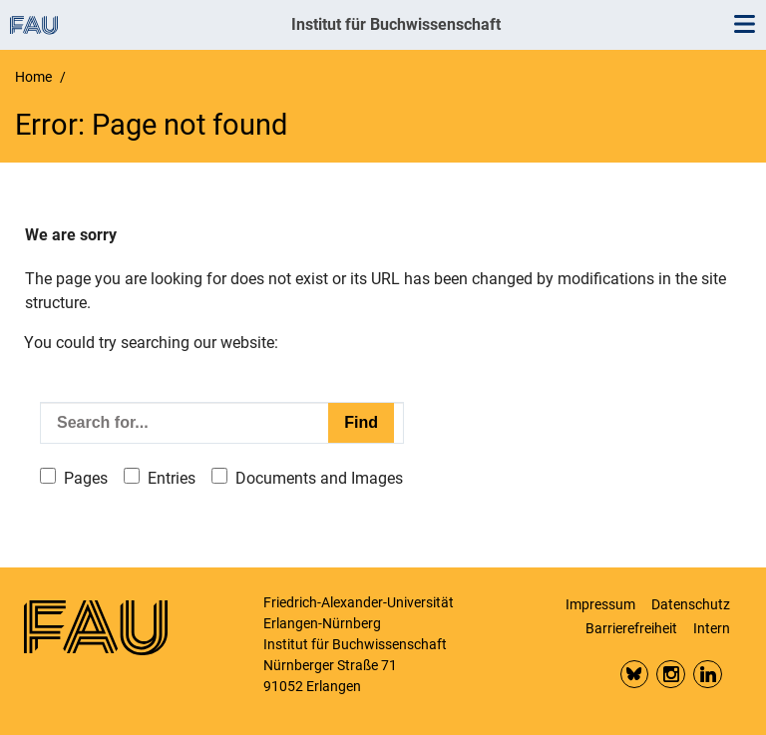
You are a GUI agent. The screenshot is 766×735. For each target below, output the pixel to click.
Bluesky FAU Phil (634, 674)
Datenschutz (690, 604)
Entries (171, 478)
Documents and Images (319, 478)
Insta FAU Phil (670, 674)
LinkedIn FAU (707, 674)
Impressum (600, 604)
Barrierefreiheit (631, 628)
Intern (711, 628)
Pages (86, 478)
